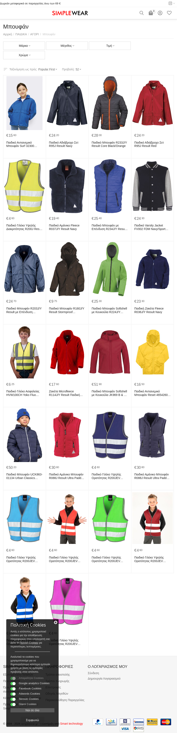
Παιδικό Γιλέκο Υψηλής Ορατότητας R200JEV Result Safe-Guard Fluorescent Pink (63, 642)
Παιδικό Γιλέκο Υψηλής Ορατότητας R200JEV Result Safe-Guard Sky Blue (21, 559)
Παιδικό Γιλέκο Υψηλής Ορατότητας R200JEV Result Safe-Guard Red (64, 559)
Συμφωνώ (32, 720)
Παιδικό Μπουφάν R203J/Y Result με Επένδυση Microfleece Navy (24, 310)
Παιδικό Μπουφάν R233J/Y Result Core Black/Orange (109, 144)
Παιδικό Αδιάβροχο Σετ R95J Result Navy (63, 144)
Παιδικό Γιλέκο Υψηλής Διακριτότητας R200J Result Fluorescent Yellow (24, 227)
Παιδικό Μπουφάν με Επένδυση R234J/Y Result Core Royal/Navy (109, 227)
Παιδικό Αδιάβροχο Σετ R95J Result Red (149, 144)
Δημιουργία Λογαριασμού (104, 678)
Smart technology (71, 723)
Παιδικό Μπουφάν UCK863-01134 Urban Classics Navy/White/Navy (24, 476)
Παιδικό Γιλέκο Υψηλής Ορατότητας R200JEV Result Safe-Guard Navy (107, 476)
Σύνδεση (93, 673)
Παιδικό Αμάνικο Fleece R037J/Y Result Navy (64, 227)
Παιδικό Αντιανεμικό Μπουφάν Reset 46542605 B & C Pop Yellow (151, 393)
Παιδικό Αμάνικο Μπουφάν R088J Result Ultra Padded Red (67, 476)
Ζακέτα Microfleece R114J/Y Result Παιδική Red (64, 393)
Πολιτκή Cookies (29, 642)
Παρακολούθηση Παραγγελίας (64, 700)
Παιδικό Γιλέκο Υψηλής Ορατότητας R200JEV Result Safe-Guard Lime (107, 559)
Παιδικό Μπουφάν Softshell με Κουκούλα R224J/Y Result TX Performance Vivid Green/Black (109, 310)
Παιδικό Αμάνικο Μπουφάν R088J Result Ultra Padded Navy (152, 476)
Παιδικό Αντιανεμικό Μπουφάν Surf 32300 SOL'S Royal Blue (20, 144)
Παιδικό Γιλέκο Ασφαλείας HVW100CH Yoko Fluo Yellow (22, 393)
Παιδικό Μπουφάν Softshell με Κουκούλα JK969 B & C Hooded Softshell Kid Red (109, 393)
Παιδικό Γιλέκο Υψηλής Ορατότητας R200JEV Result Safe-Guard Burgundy (149, 559)
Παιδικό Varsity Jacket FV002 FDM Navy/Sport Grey (149, 227)
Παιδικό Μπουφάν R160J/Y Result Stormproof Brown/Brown (66, 310)
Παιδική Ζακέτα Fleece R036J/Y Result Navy (149, 310)
